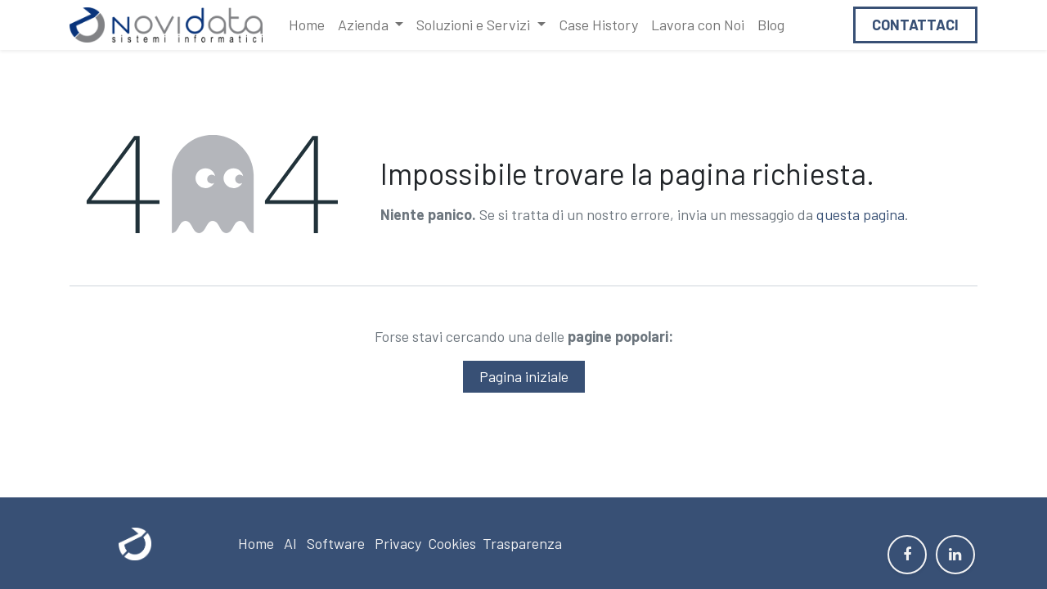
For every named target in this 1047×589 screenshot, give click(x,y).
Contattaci (915, 25)
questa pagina (860, 214)
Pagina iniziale (523, 376)
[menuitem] (306, 25)
